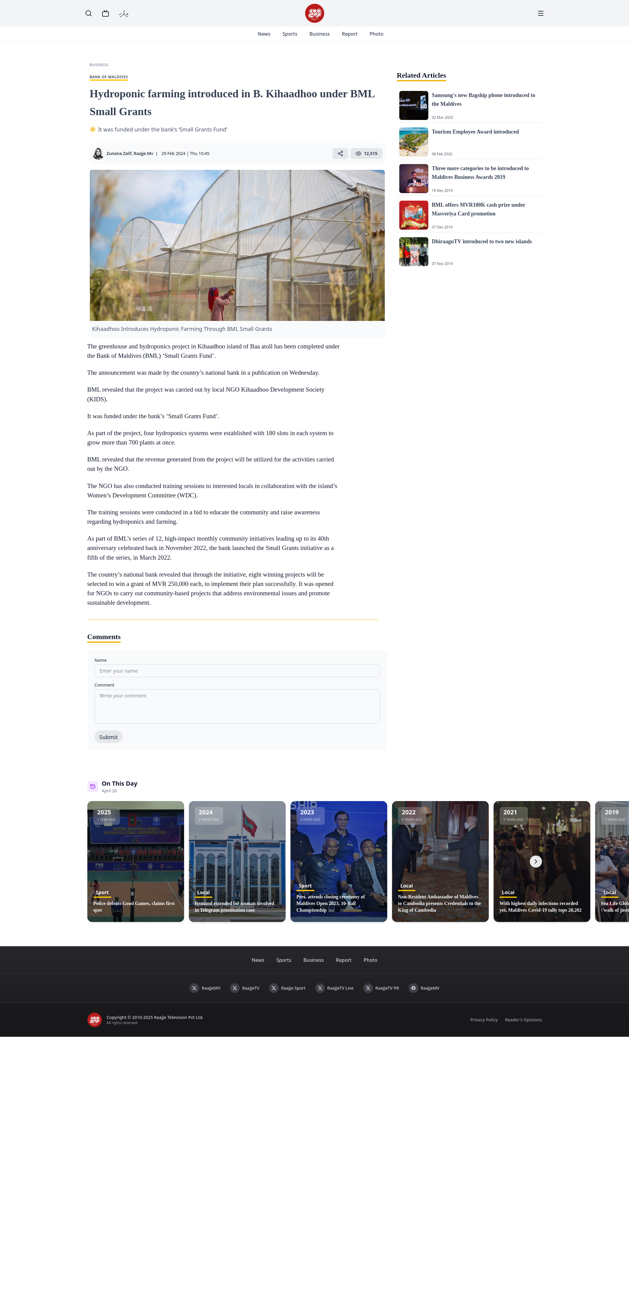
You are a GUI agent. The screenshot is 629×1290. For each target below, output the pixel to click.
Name (101, 667)
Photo (384, 37)
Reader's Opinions (523, 1027)
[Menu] (541, 13)
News (271, 37)
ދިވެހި (123, 13)
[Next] (536, 869)
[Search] (89, 13)
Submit (108, 744)
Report (357, 37)
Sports (297, 37)
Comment (105, 692)
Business (327, 37)
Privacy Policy (484, 1027)
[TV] (105, 13)
